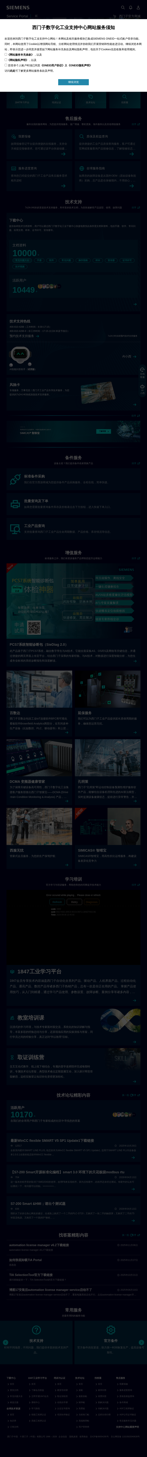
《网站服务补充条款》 (20, 54)
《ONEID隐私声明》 (79, 65)
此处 (12, 70)
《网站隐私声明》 (18, 60)
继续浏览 (73, 82)
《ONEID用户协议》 (52, 65)
